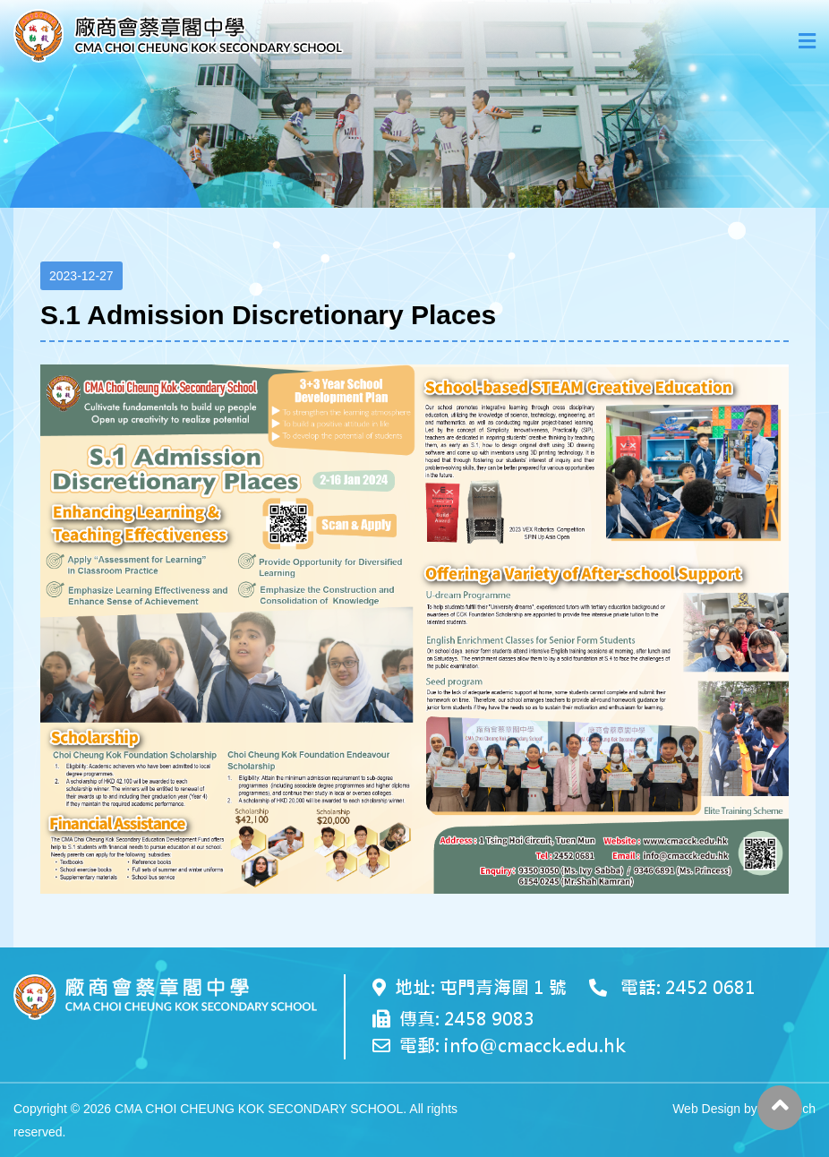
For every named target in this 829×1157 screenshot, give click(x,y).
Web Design (706, 1108)
